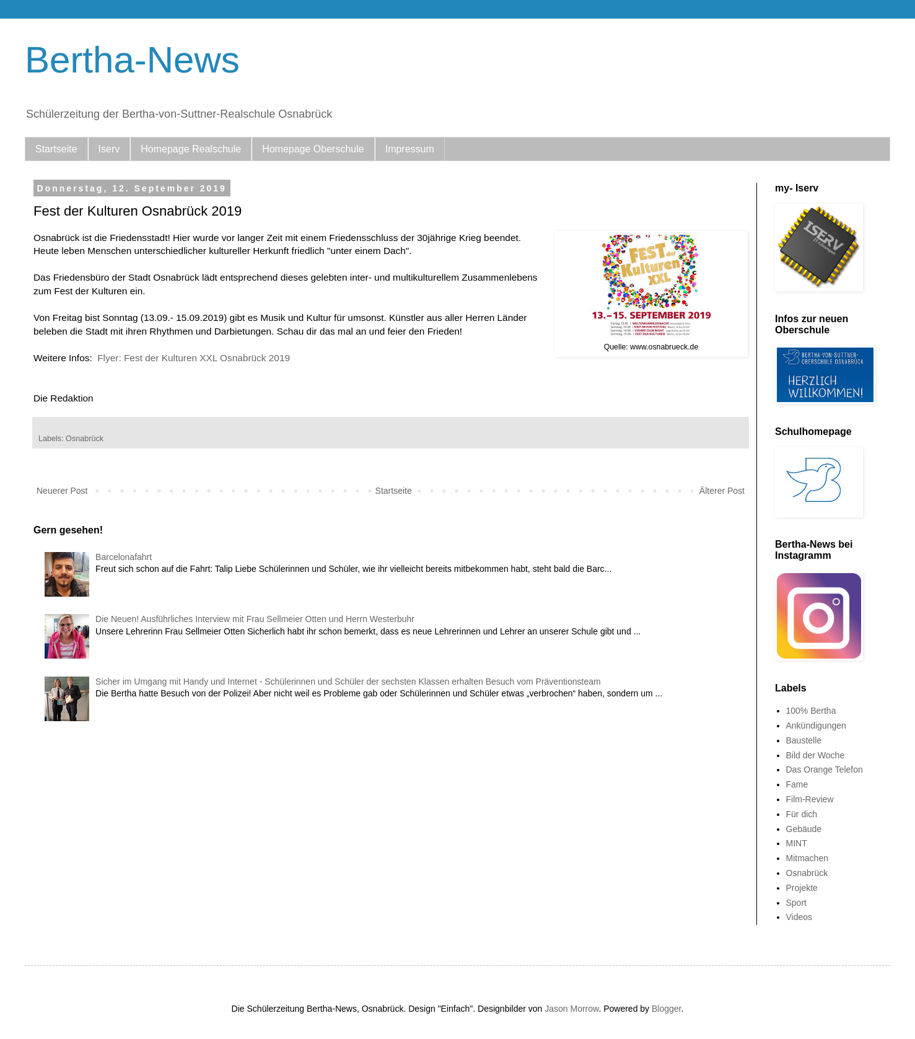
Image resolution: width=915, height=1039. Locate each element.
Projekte (802, 888)
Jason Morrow (571, 1009)
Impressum (409, 149)
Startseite (56, 149)
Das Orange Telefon (824, 769)
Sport (796, 903)
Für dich (802, 814)
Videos (799, 917)
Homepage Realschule (191, 149)
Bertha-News (132, 60)
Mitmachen (807, 858)
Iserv (109, 149)
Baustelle (804, 740)
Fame (797, 784)
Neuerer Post (62, 491)
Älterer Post (722, 491)
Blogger (666, 1009)
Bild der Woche (815, 755)
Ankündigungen (816, 725)
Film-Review (810, 799)
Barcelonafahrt (123, 557)
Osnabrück (84, 438)
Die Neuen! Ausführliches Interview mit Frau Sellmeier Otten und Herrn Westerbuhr (254, 619)
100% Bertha (811, 711)
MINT (796, 843)
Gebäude (804, 829)
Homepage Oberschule (313, 149)
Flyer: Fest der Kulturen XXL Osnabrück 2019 (193, 358)
